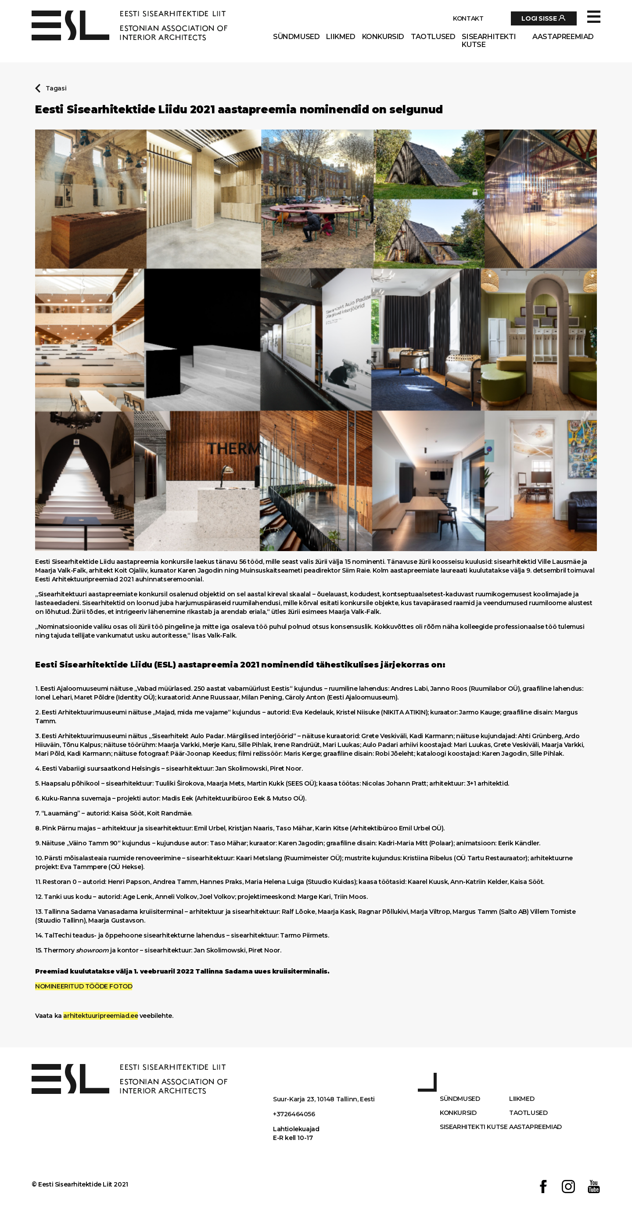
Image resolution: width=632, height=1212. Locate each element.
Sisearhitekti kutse (489, 41)
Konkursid (383, 37)
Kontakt (468, 18)
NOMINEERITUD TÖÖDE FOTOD (83, 986)
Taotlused (433, 37)
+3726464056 (294, 1114)
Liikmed (340, 37)
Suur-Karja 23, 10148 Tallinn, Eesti (324, 1099)
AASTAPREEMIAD (563, 37)
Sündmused (296, 37)
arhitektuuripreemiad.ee (100, 1016)
